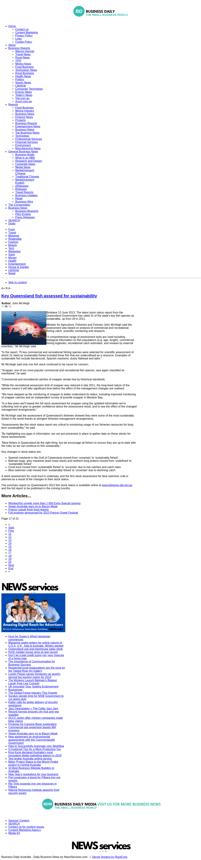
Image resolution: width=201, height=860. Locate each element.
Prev (11, 530)
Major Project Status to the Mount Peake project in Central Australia (33, 763)
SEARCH (14, 823)
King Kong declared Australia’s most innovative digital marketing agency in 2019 (34, 754)
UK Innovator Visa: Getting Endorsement (33, 686)
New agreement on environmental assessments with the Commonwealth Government (31, 739)
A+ (3, 288)
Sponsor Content (18, 820)
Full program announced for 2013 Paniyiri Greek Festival (43, 512)
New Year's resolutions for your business (33, 774)
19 (9, 558)
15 (9, 546)
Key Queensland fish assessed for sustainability (49, 295)
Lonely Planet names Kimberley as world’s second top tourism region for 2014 (34, 676)
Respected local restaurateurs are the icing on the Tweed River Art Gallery (36, 669)
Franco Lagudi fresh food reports (28, 509)
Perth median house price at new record (33, 652)
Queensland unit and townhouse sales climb (35, 648)
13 (9, 540)
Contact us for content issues (26, 826)
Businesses (15, 689)
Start (11, 527)
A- (9, 288)
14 (9, 543)
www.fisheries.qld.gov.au (117, 485)
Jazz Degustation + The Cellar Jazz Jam (33, 708)
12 (9, 537)
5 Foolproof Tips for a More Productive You (34, 749)
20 (9, 562)
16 (9, 549)
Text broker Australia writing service (30, 758)
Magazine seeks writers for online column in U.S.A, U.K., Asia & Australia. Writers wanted (35, 644)
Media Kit (14, 833)
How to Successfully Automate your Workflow (36, 746)
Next (11, 565)
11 (9, 533)
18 (9, 555)
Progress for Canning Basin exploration (32, 724)
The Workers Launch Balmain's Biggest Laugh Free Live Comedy (32, 682)
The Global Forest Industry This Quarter (32, 692)
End (10, 568)
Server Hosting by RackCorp (109, 856)
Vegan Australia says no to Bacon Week (32, 506)
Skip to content (17, 282)
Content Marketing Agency (24, 829)
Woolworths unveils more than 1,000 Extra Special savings (44, 503)
